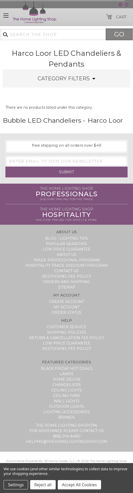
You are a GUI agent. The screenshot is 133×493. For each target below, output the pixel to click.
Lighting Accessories (66, 412)
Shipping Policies (66, 332)
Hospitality (66, 214)
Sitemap (66, 287)
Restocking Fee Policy (66, 276)
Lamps (66, 374)
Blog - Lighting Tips (66, 238)
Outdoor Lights (66, 406)
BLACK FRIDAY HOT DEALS (66, 368)
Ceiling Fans (66, 395)
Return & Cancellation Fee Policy (66, 337)
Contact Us (66, 271)
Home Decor (66, 379)
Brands (66, 417)
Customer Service (66, 327)
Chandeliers (66, 384)
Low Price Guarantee (66, 249)
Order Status (66, 312)
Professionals (67, 194)
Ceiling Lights (66, 390)
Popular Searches (66, 243)
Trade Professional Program (66, 260)
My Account (66, 307)
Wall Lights (67, 401)
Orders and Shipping (66, 281)
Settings (16, 485)
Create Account (66, 301)
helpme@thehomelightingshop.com (66, 441)
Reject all (43, 485)
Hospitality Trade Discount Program (66, 265)
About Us (66, 254)
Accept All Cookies (79, 485)
